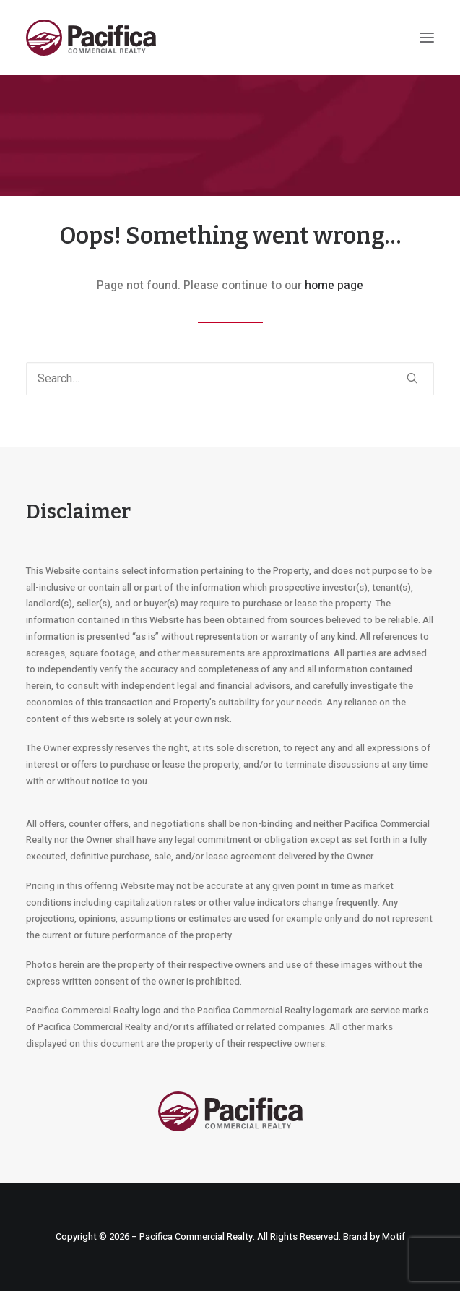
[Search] (230, 378)
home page (334, 285)
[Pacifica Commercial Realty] (91, 38)
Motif (393, 1236)
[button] (427, 37)
